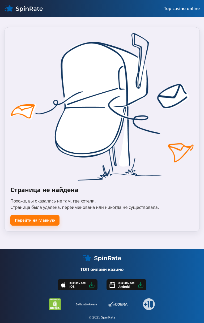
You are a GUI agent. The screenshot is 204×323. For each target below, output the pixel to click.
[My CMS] (23, 8)
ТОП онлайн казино (102, 269)
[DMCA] (55, 304)
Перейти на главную (35, 220)
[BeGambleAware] (86, 304)
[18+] (149, 304)
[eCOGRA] (117, 304)
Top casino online (182, 8)
